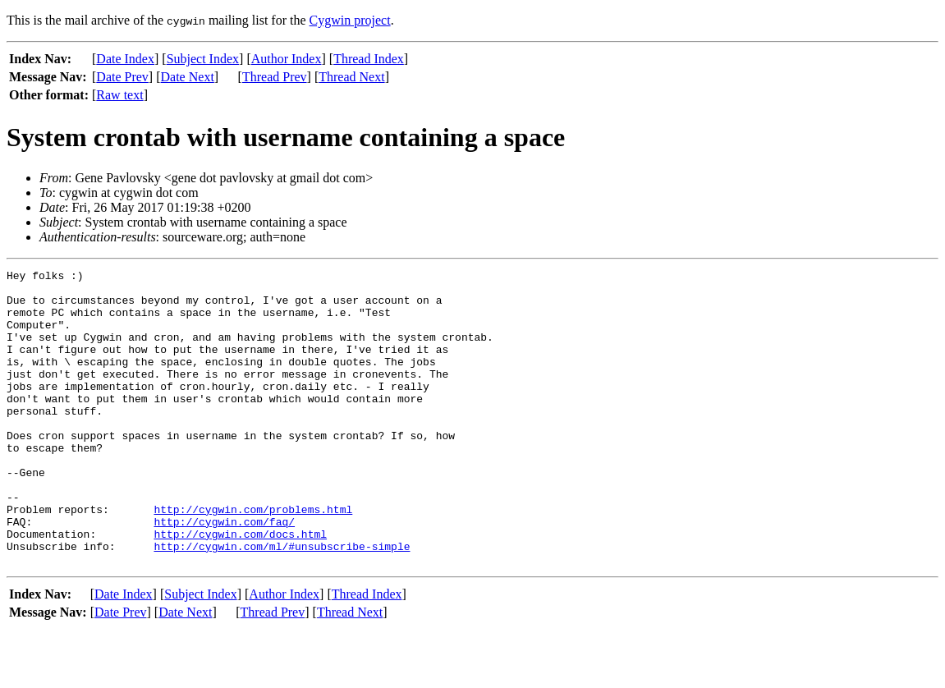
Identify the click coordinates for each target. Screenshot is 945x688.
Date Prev (122, 77)
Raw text (119, 95)
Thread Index (368, 59)
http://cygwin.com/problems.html (253, 558)
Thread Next (351, 77)
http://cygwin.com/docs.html (240, 587)
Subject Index (203, 59)
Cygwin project (350, 20)
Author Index (286, 59)
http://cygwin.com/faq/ (224, 573)
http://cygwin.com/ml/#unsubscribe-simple (282, 602)
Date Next (187, 77)
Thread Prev (274, 77)
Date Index (125, 59)
